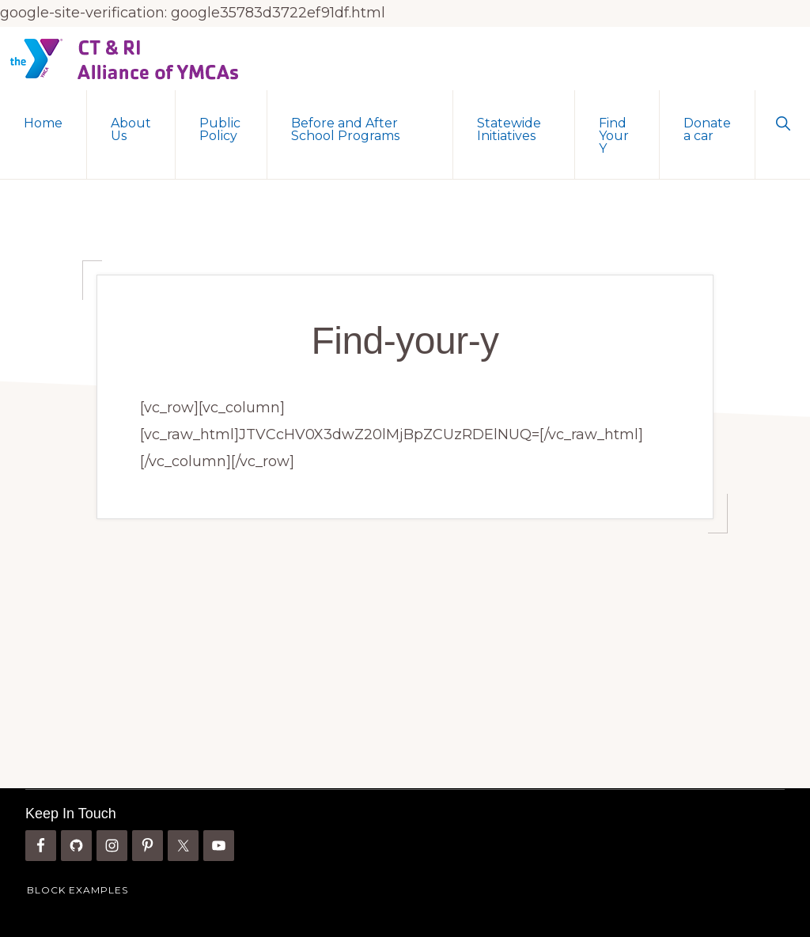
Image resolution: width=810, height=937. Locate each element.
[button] (782, 122)
